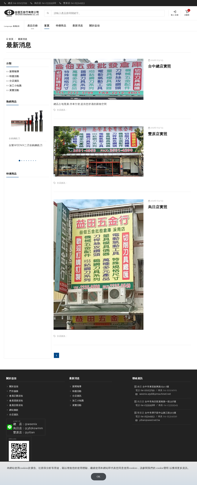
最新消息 (77, 25)
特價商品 (61, 25)
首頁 (46, 25)
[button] (19, 160)
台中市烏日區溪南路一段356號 (160, 401)
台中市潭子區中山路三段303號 (160, 412)
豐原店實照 (157, 134)
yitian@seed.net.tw (149, 420)
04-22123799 (148, 390)
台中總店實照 (159, 66)
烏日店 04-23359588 (45, 3)
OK (98, 476)
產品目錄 (32, 27)
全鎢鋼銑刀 (14, 138)
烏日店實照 (157, 207)
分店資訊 (14, 81)
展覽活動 (14, 90)
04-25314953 (148, 416)
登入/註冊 (174, 13)
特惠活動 (14, 76)
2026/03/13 (157, 60)
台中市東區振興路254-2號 (156, 386)
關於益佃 (94, 25)
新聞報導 (14, 71)
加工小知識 (15, 85)
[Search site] (108, 13)
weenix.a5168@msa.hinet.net (155, 394)
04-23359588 (148, 405)
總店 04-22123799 (17, 3)
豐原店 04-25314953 (74, 3)
